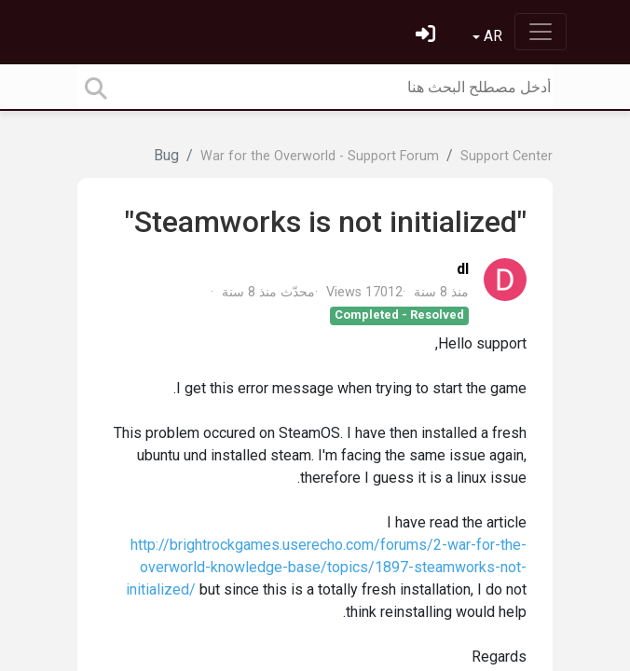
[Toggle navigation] (540, 31)
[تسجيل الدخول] (423, 36)
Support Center (506, 156)
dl (463, 269)
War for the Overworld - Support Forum (319, 156)
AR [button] (491, 36)
